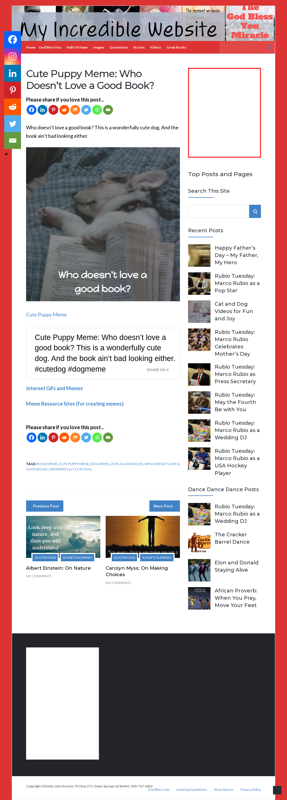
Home (31, 47)
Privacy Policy (250, 789)
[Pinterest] (53, 110)
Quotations (119, 47)
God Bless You (50, 47)
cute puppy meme (74, 464)
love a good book (126, 464)
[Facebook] (31, 110)
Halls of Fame (77, 47)
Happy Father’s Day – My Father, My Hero (236, 255)
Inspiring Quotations (192, 789)
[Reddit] (64, 110)
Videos (155, 47)
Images (98, 47)
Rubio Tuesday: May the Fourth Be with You (235, 402)
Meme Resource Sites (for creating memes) (75, 404)
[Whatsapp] (97, 110)
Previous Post (46, 506)
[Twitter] (86, 110)
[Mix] (75, 110)
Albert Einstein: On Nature (58, 568)
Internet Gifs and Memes (54, 388)
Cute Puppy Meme (46, 314)
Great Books (176, 47)
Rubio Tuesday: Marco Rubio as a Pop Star (237, 283)
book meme (47, 464)
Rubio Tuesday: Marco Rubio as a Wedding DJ (237, 430)
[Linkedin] (42, 110)
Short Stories (223, 789)
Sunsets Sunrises (77, 557)
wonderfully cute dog (71, 469)
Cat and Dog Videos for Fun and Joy (234, 311)
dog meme (100, 464)
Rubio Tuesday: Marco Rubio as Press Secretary (235, 374)
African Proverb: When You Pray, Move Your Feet (236, 598)
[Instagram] (12, 56)
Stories (139, 47)
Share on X (158, 370)
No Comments (38, 576)
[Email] (108, 110)
